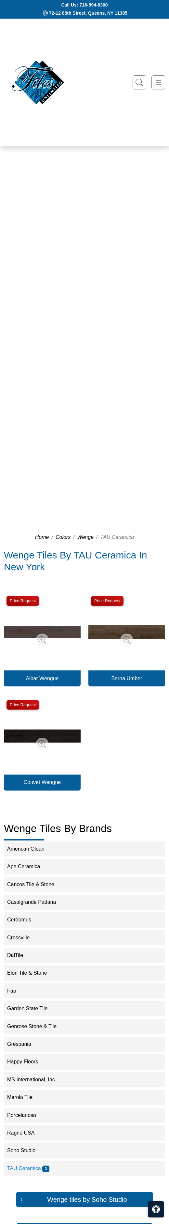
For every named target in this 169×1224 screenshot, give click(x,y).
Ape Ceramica (28, 866)
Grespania (23, 1044)
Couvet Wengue (42, 782)
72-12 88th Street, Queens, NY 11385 (88, 13)
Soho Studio (25, 1150)
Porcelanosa (26, 1115)
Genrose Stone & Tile (36, 1026)
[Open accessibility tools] (156, 1209)
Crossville (22, 937)
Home (42, 537)
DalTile (19, 955)
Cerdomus (23, 919)
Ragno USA (25, 1133)
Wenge (85, 537)
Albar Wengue (42, 678)
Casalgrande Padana (36, 902)
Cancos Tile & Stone (35, 884)
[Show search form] (139, 82)
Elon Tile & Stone (31, 973)
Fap (16, 991)
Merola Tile (24, 1097)
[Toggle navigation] (158, 82)
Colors (63, 537)
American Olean (30, 849)
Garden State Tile (32, 1008)
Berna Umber (126, 678)
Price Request (23, 600)
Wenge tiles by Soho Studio (87, 1199)
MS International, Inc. (37, 1079)
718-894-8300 (93, 5)
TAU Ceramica (28, 1168)
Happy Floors (26, 1061)
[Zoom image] (42, 640)
